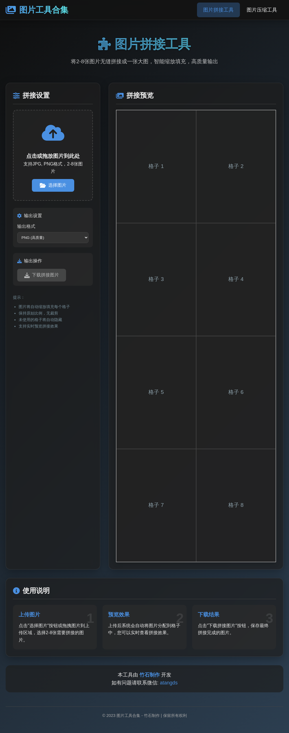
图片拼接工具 (218, 10)
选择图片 (53, 185)
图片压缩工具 (262, 10)
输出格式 (26, 226)
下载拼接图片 (41, 275)
